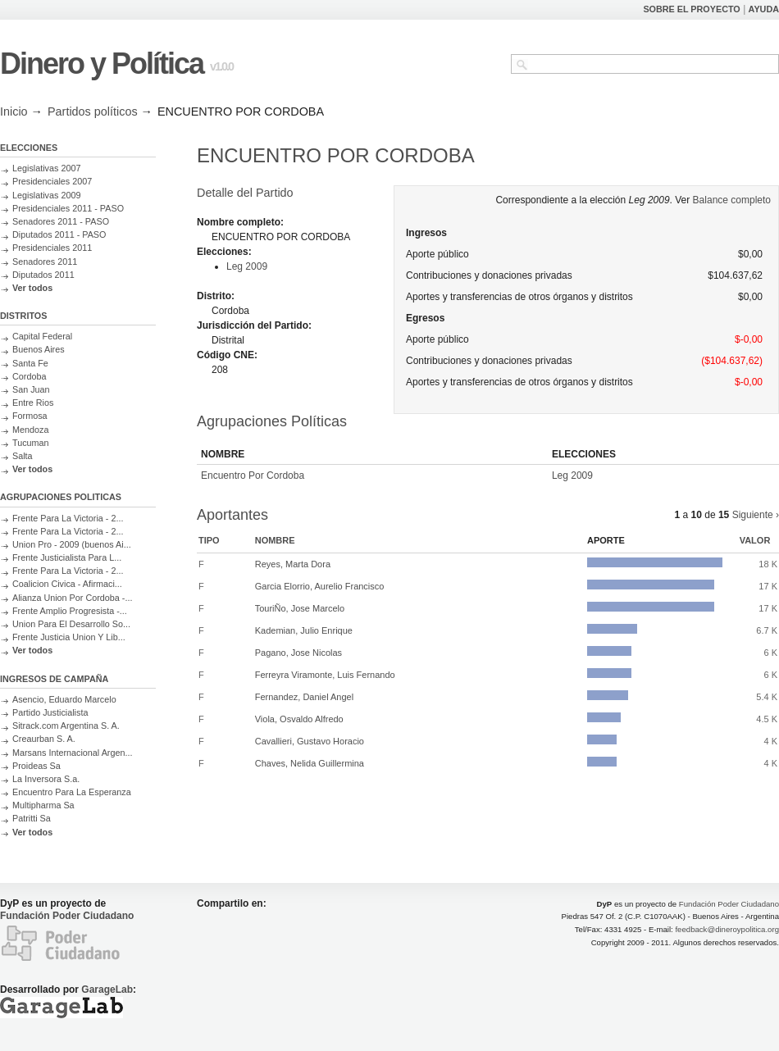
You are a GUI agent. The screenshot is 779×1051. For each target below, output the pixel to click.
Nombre (275, 540)
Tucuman (30, 443)
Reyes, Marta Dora (292, 564)
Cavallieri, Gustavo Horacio (309, 741)
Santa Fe (30, 363)
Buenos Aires (38, 349)
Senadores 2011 (44, 261)
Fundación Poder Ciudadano (67, 915)
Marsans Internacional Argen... (72, 753)
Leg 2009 (246, 266)
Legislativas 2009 (46, 195)
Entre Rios (32, 402)
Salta (22, 456)
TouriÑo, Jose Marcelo (299, 608)
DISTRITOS (23, 316)
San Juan (31, 389)
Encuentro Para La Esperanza (71, 792)
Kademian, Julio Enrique (304, 630)
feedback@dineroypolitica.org (727, 929)
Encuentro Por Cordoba (252, 475)
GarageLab (107, 989)
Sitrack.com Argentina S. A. (66, 725)
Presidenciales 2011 (52, 248)
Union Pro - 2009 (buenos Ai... (71, 544)
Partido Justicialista (50, 712)
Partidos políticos (93, 111)
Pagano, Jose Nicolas (298, 652)
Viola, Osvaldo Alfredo (299, 719)
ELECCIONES (28, 147)
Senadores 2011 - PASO (60, 221)
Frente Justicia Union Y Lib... (68, 637)
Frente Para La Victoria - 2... (67, 518)
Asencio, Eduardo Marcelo (64, 699)
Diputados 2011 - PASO (59, 234)
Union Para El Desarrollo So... (71, 624)
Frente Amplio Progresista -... (69, 611)
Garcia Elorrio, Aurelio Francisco (320, 586)
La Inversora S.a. (46, 779)
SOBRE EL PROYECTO (691, 9)
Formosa (30, 416)
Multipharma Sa (43, 805)
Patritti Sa (31, 818)
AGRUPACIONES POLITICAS (60, 497)
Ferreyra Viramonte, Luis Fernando (325, 675)
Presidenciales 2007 (52, 181)
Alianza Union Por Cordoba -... (72, 598)
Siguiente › (755, 515)
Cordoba (29, 376)
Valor (755, 540)
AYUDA (764, 9)
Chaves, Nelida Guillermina (309, 763)
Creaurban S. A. (43, 739)
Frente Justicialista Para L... (66, 557)
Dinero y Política (101, 63)
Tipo (209, 540)
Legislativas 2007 (46, 168)
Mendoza (30, 430)
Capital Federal (42, 336)
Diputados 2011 (43, 275)
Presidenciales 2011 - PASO (68, 208)
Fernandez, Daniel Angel (304, 697)
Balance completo (732, 200)
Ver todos (32, 288)
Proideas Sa (36, 766)
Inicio (14, 111)
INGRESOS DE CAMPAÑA (54, 679)
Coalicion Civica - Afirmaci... (67, 584)
